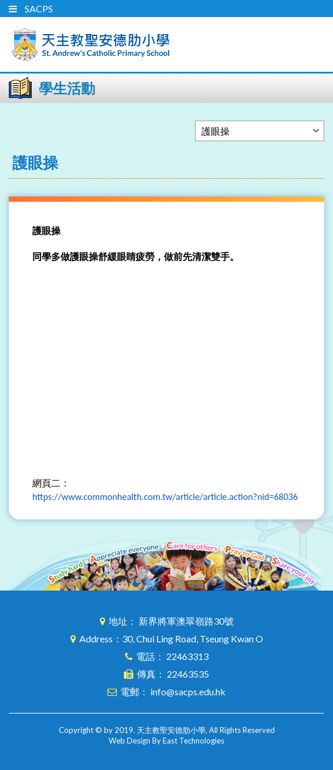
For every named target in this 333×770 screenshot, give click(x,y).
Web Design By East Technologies (166, 740)
